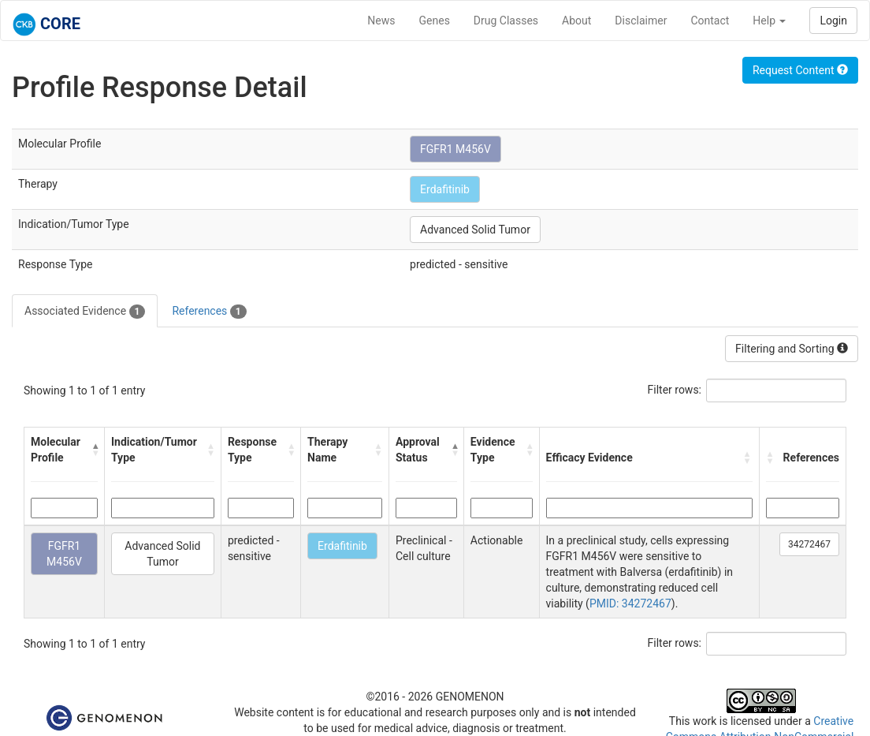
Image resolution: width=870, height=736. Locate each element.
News (381, 20)
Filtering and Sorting (791, 348)
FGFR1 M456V (455, 149)
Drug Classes (506, 20)
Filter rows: (675, 389)
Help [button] (769, 20)
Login (833, 20)
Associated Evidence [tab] (84, 311)
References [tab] (209, 311)
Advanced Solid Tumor (475, 229)
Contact (709, 20)
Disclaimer (641, 20)
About (576, 20)
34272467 (809, 544)
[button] (94, 450)
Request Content (800, 70)
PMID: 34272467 (630, 603)
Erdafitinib (445, 189)
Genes (434, 20)
